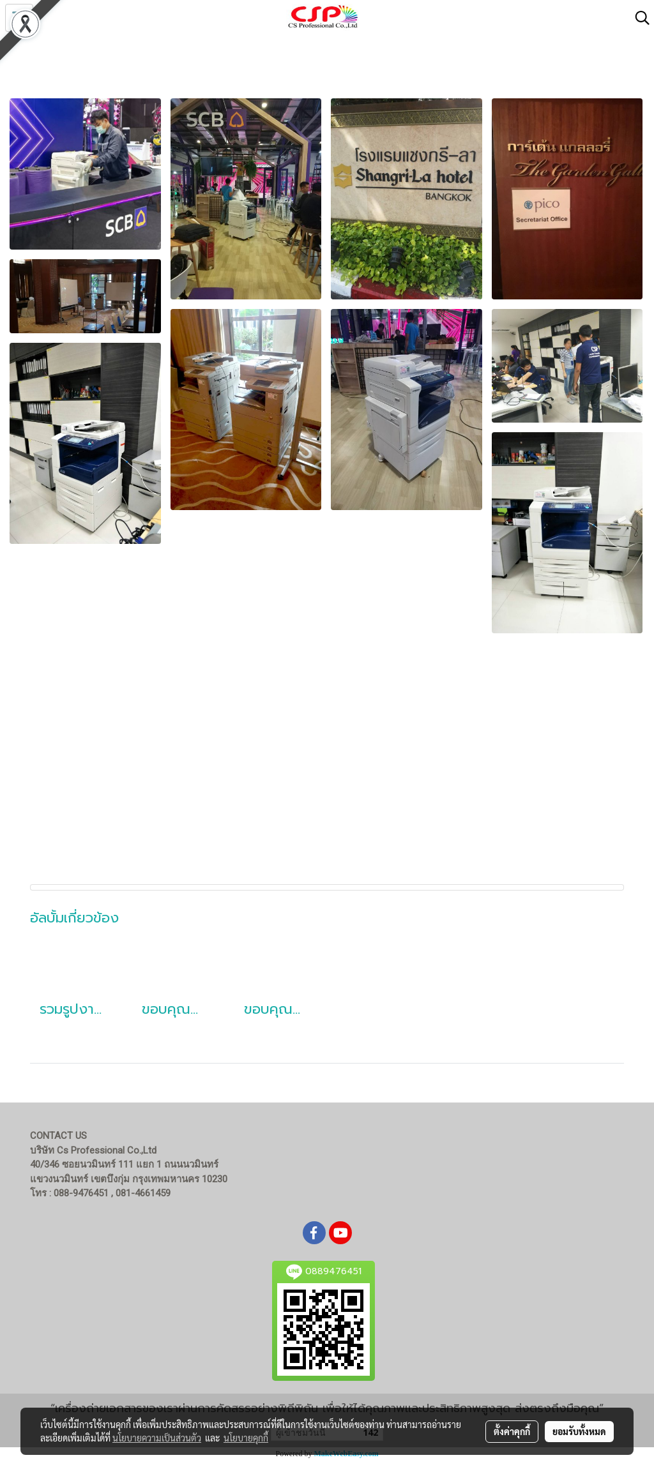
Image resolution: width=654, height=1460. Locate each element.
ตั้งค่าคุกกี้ (512, 1431)
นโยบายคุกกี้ (246, 1437)
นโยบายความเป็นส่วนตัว (156, 1437)
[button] (638, 18)
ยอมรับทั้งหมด (579, 1431)
